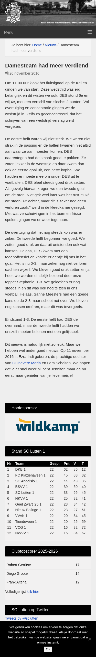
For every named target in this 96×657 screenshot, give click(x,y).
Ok (48, 649)
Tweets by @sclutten (21, 618)
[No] (89, 638)
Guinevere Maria (26, 363)
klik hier (33, 592)
